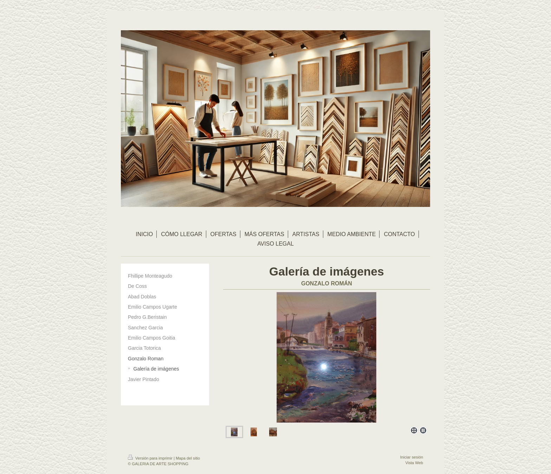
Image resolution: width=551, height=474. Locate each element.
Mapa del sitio (188, 458)
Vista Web (414, 463)
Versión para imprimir (151, 458)
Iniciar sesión (411, 457)
